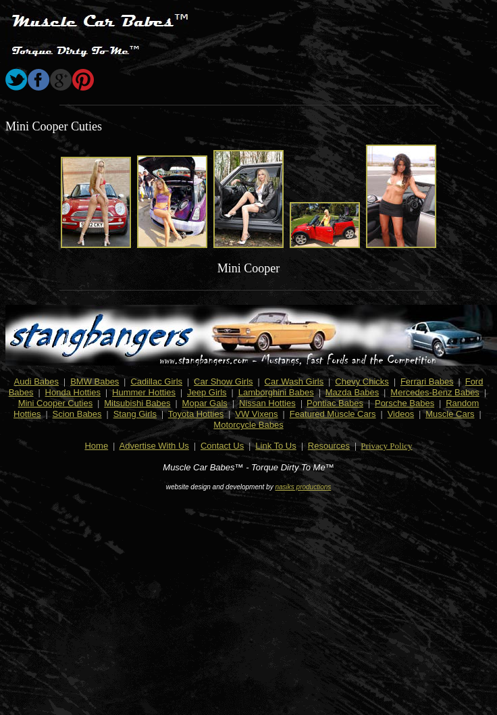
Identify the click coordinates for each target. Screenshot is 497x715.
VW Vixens (256, 414)
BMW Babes (94, 381)
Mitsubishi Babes (137, 403)
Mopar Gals (205, 403)
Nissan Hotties (267, 403)
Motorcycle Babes (248, 425)
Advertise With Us (154, 446)
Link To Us (275, 446)
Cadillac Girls (156, 381)
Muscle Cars (449, 414)
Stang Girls (135, 414)
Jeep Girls (207, 392)
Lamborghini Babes (276, 392)
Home (96, 446)
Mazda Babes (352, 392)
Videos (401, 414)
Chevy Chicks (361, 381)
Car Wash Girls (294, 381)
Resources (329, 446)
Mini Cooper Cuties (55, 403)
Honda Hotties (73, 392)
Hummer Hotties (144, 392)
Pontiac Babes (335, 403)
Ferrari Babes (427, 381)
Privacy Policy (386, 446)
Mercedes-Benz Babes (434, 392)
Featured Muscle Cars (333, 414)
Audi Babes (36, 381)
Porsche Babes (404, 403)
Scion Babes (77, 414)
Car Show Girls (223, 381)
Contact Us (222, 446)
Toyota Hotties (196, 414)
